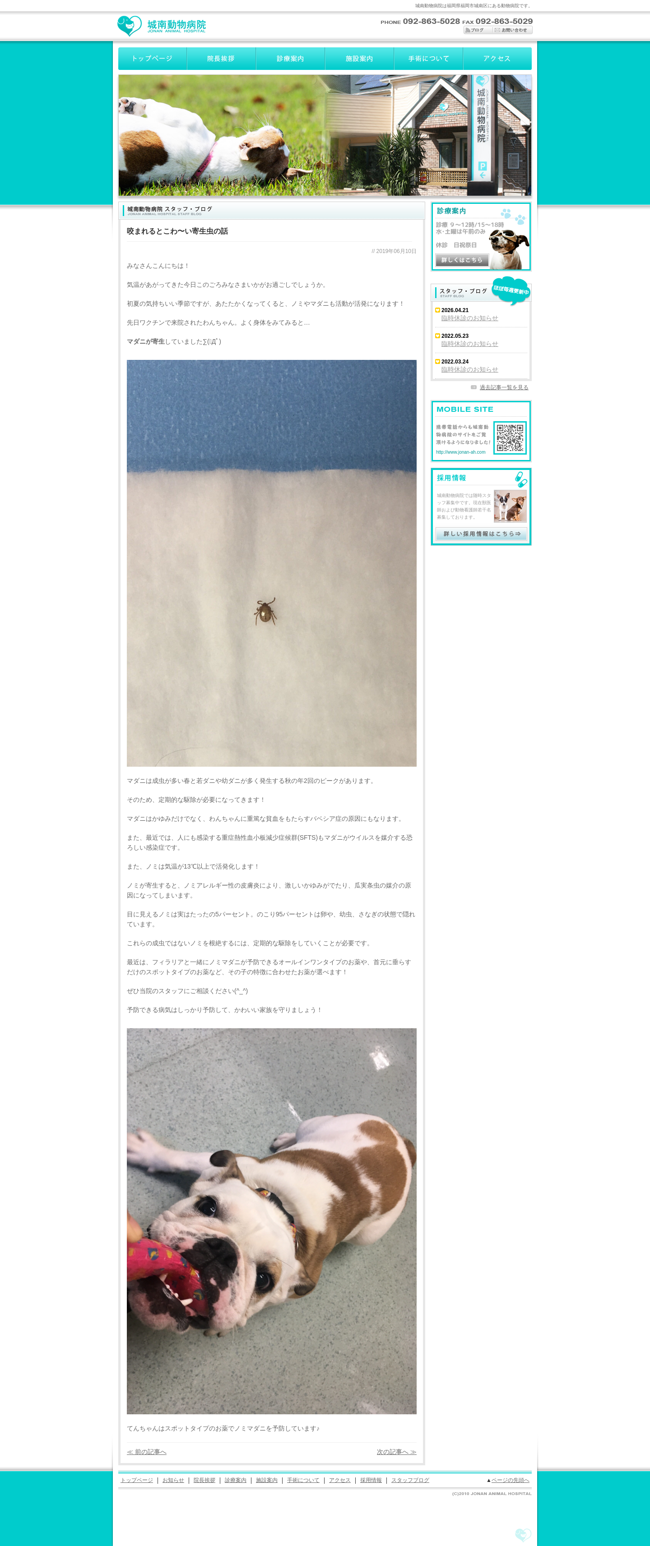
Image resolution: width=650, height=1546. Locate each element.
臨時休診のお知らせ (469, 318)
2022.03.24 (455, 362)
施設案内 (360, 58)
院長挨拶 (221, 58)
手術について (429, 58)
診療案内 (290, 58)
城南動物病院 (161, 26)
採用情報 (481, 534)
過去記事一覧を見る (504, 387)
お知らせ (173, 1480)
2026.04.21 (455, 310)
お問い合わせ (513, 30)
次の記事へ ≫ (397, 1451)
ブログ (478, 30)
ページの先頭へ (510, 1480)
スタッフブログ (410, 1480)
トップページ (152, 58)
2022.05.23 (455, 336)
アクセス (498, 58)
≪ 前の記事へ (147, 1451)
